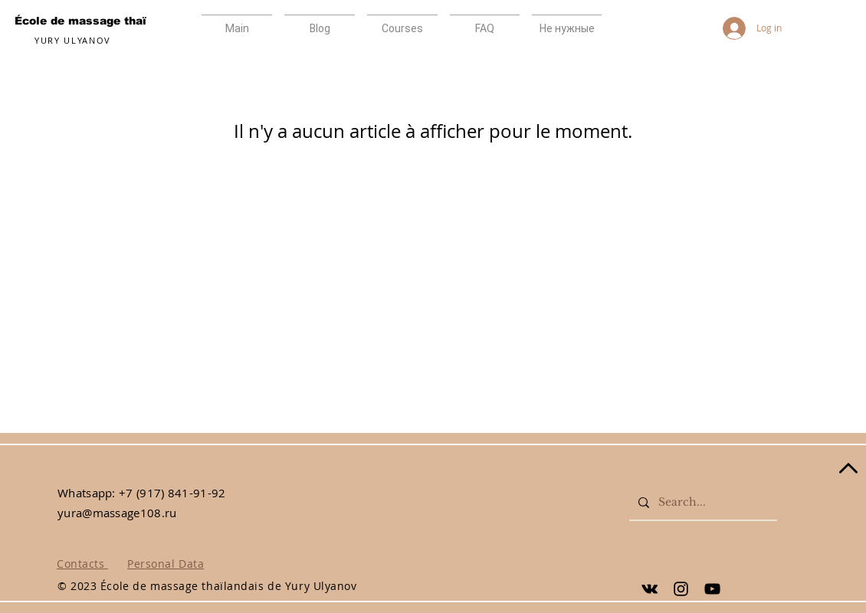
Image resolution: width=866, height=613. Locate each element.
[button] (485, 22)
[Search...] (701, 502)
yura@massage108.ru (116, 512)
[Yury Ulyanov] (649, 588)
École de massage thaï (80, 21)
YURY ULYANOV (72, 40)
